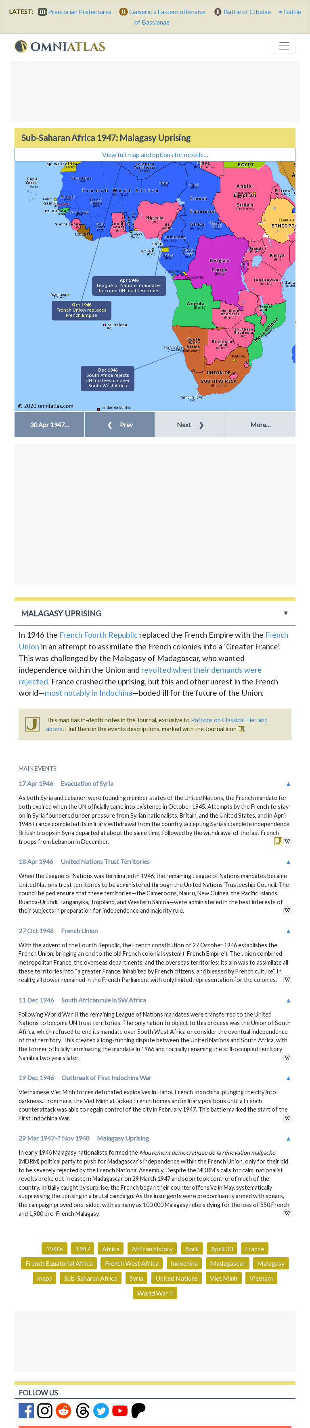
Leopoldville (194, 277)
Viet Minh (223, 1278)
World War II (155, 1293)
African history (152, 1248)
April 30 (222, 1248)
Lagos (137, 233)
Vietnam (261, 1278)
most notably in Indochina (88, 692)
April (192, 1248)
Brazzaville (173, 271)
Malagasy (271, 1263)
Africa (110, 1248)
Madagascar (227, 1263)
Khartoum (244, 192)
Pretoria (238, 356)
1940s (54, 1248)
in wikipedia (287, 841)
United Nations (176, 1278)
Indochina (184, 1263)
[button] (49, 424)
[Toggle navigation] (284, 46)
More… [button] (260, 424)
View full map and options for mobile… (155, 154)
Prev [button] (120, 424)
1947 (82, 1248)
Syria (136, 1278)
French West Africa (132, 1263)
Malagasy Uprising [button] (61, 613)
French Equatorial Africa (59, 1263)
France (254, 1248)
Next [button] (190, 424)
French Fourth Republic (98, 634)
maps (44, 1278)
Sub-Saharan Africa (90, 1278)
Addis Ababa (292, 220)
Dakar (47, 198)
